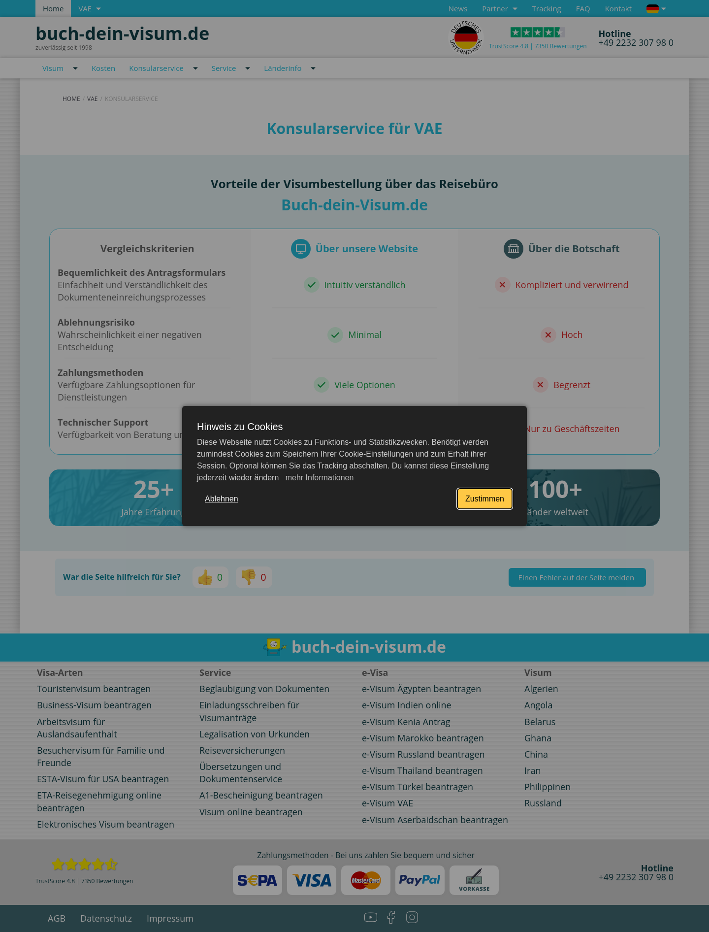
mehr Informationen (318, 477)
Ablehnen (221, 499)
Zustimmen (484, 499)
